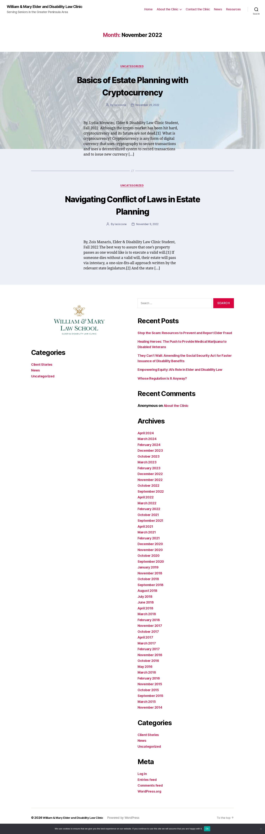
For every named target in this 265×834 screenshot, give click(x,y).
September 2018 (152, 591)
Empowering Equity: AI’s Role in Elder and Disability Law (185, 376)
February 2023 (150, 475)
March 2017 (147, 650)
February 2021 (150, 545)
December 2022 (151, 480)
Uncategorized (132, 67)
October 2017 (149, 638)
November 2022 (151, 486)
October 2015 (149, 696)
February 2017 (150, 656)
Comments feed (151, 792)
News (218, 9)
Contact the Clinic (198, 9)
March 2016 (148, 679)
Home (148, 9)
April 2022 (146, 504)
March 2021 (147, 539)
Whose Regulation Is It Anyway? (165, 385)
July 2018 (146, 603)
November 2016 (151, 661)
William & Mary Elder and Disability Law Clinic (47, 7)
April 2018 (146, 615)
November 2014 (151, 714)
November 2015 (151, 691)
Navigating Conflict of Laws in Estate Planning (132, 206)
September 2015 (152, 702)
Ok (207, 828)
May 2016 (146, 673)
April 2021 (146, 533)
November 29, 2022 (147, 105)
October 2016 (149, 667)
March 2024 (148, 445)
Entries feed (148, 786)
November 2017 (151, 632)
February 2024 (150, 451)
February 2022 (150, 515)
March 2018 (148, 621)
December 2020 (151, 550)
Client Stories (42, 366)
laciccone (119, 105)
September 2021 (152, 527)
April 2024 (146, 439)
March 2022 (148, 510)
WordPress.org (150, 798)
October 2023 (149, 463)
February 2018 (150, 626)
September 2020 (152, 568)
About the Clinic (167, 9)
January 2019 (149, 574)
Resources (233, 9)
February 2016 (150, 685)
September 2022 (152, 498)
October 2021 (149, 521)
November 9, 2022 (147, 225)
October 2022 (149, 492)
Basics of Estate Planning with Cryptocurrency (132, 86)
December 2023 (151, 457)
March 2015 (147, 708)
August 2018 (149, 597)
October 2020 (149, 562)
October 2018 (149, 586)
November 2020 (151, 556)
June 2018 (146, 609)
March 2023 (148, 469)
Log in (143, 780)
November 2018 (151, 580)
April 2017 (146, 644)
